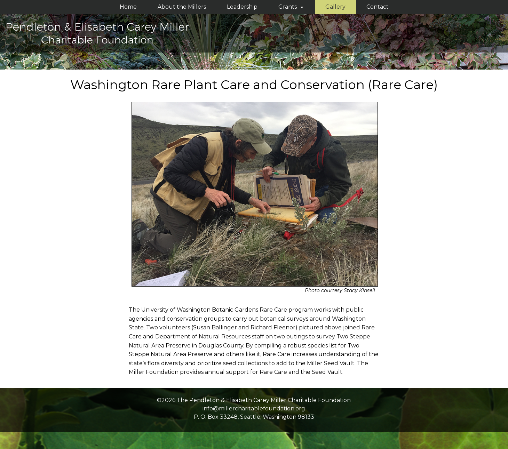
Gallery (335, 6)
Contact (377, 6)
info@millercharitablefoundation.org (254, 408)
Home (128, 6)
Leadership (242, 6)
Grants (291, 6)
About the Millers (182, 6)
